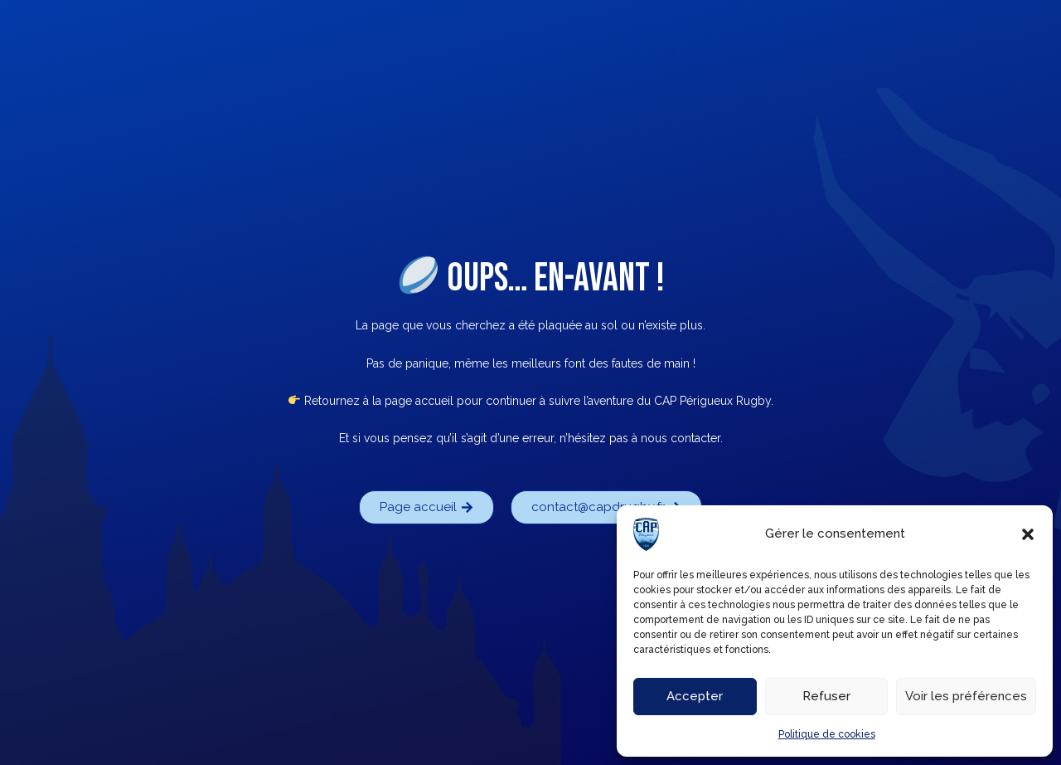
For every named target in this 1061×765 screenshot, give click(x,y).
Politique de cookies (826, 734)
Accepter (694, 696)
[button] (1028, 534)
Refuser (826, 696)
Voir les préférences (966, 696)
